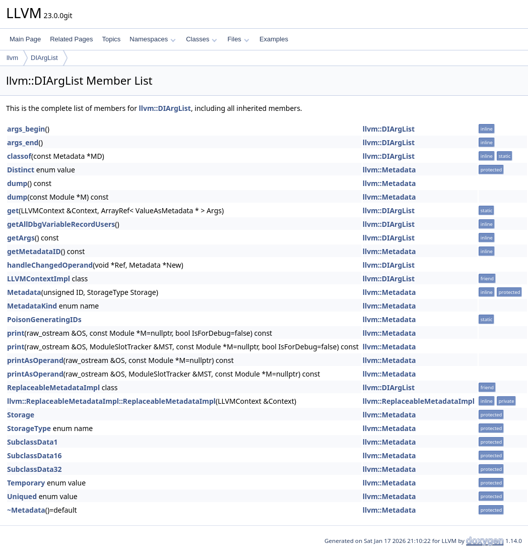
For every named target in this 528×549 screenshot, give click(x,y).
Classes (201, 39)
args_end (22, 142)
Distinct (20, 169)
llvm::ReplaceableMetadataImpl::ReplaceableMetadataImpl (111, 401)
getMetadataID (34, 251)
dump (17, 183)
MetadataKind (32, 306)
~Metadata (26, 510)
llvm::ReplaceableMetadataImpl (419, 401)
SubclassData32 (34, 469)
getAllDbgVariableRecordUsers (61, 224)
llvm (12, 58)
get (13, 210)
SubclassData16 (34, 455)
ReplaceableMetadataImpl (53, 387)
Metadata (24, 292)
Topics (111, 39)
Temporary (26, 482)
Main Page (25, 39)
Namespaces (152, 39)
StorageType (29, 428)
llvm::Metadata (389, 169)
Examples (273, 39)
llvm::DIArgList (165, 108)
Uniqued (22, 496)
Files (238, 39)
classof (19, 156)
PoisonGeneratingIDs (44, 319)
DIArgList (44, 58)
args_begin (26, 129)
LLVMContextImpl (38, 278)
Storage (20, 414)
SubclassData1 (32, 442)
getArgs (21, 237)
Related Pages (71, 39)
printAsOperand (35, 360)
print (15, 333)
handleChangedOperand (50, 265)
